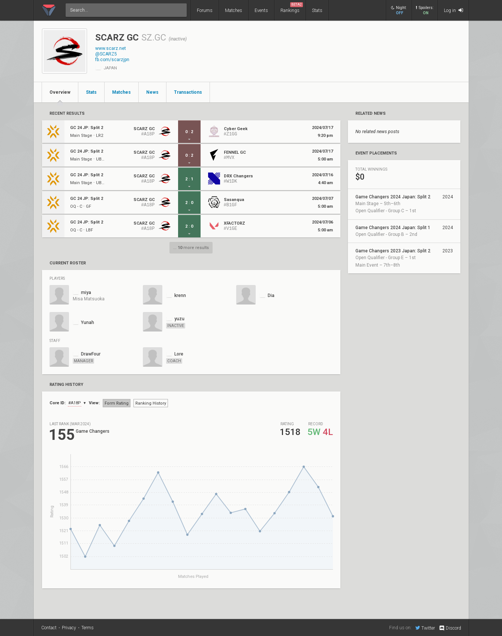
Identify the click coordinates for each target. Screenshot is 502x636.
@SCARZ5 (106, 54)
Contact (49, 628)
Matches (233, 10)
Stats (317, 10)
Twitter (425, 627)
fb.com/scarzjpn (112, 59)
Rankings (291, 7)
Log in (453, 10)
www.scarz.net (110, 48)
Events (261, 10)
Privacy (69, 628)
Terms (87, 628)
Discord (450, 628)
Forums (205, 10)
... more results (191, 247)
